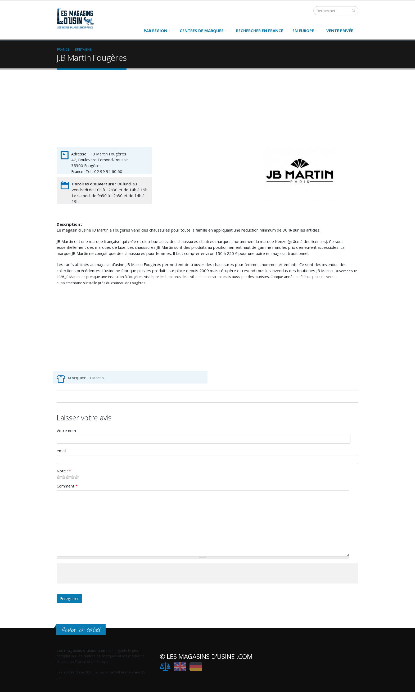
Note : (64, 470)
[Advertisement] (207, 109)
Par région (155, 30)
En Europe (303, 30)
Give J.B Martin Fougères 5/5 (77, 477)
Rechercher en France (259, 30)
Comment (67, 486)
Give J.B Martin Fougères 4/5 (72, 477)
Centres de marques (202, 30)
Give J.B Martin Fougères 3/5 (68, 477)
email (61, 450)
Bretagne (83, 49)
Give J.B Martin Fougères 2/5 (63, 477)
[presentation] (97, 573)
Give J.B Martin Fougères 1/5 (59, 477)
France (63, 49)
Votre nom (66, 430)
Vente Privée (339, 30)
